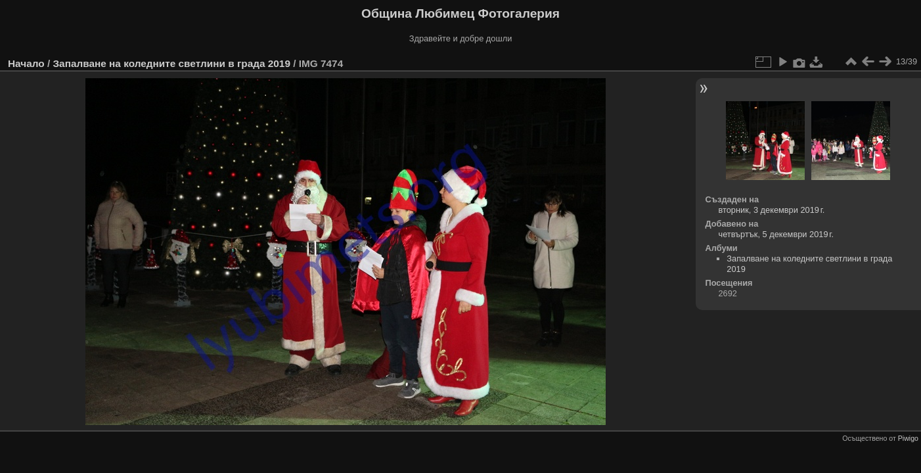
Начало (26, 63)
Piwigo (908, 438)
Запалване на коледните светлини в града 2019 (171, 63)
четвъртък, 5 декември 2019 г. (776, 234)
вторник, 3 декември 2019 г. (772, 210)
